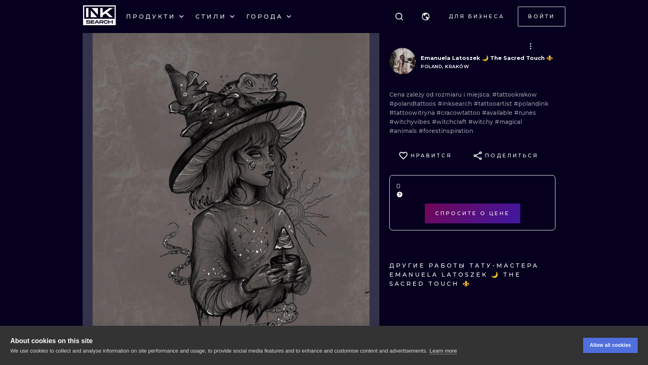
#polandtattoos (413, 103)
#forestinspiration (446, 131)
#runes (525, 112)
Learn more (443, 352)
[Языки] (426, 16)
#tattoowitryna (412, 112)
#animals (404, 131)
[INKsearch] (99, 16)
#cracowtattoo (459, 112)
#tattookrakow (514, 94)
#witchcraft (450, 122)
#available (498, 112)
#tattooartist (494, 103)
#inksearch (456, 103)
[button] (426, 16)
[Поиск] (399, 16)
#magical (508, 122)
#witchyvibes (410, 122)
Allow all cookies (610, 347)
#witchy (481, 122)
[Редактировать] (531, 46)
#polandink (531, 103)
